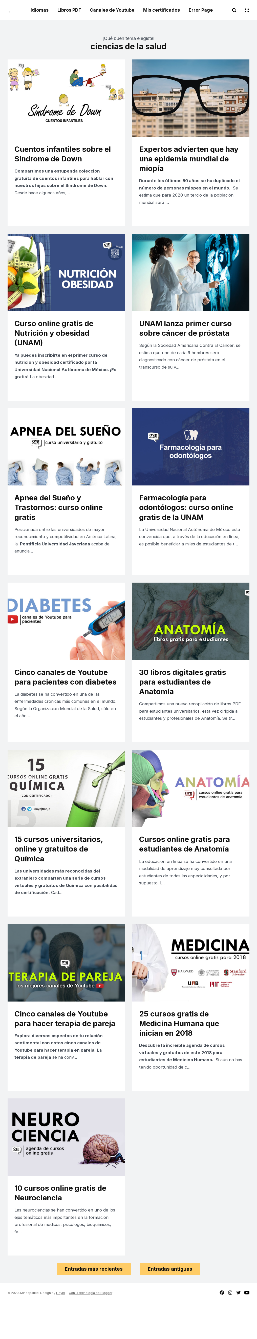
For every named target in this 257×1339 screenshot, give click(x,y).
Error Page (201, 10)
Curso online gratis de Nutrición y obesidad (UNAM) (57, 338)
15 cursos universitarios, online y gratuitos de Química (62, 874)
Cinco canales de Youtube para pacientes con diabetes (64, 695)
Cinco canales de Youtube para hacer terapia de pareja (64, 1052)
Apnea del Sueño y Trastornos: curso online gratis (62, 516)
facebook (221, 1328)
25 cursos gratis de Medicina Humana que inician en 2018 (182, 1052)
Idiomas (40, 10)
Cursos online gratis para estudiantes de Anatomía (188, 869)
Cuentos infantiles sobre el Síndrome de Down (62, 154)
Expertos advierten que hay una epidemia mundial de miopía (190, 159)
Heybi (60, 1329)
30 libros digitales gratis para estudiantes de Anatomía (186, 695)
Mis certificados (161, 10)
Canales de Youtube (112, 10)
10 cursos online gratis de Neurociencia (64, 1226)
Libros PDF (69, 10)
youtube (246, 1328)
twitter (238, 1328)
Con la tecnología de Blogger (90, 1329)
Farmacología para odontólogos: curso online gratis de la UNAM (190, 516)
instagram (230, 1328)
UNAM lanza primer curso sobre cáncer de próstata (189, 333)
